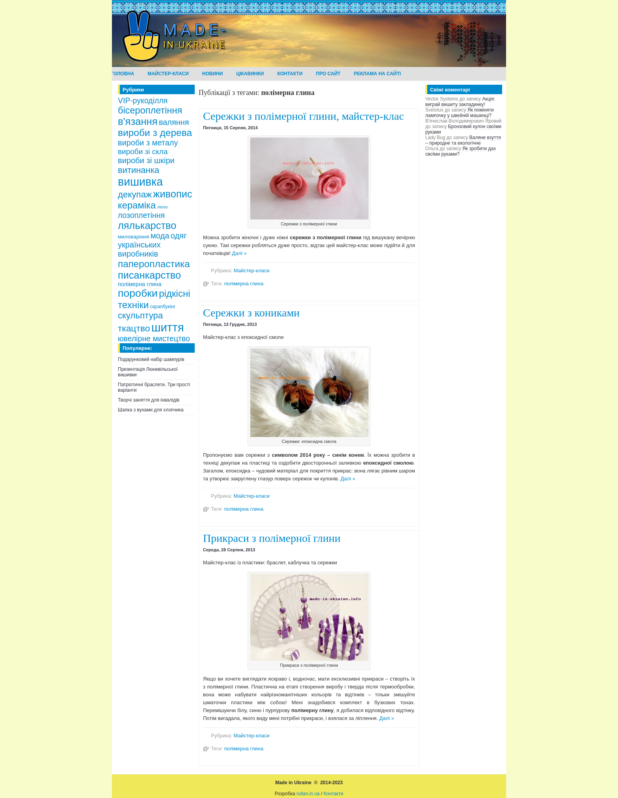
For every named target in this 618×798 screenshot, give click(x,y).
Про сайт (328, 73)
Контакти (289, 73)
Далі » (239, 253)
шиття (167, 327)
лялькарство (147, 225)
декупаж (135, 194)
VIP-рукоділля (143, 100)
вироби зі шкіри (146, 160)
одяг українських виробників (152, 244)
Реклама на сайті (377, 73)
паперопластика (154, 264)
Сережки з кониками (251, 313)
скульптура (140, 315)
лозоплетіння (141, 215)
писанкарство (149, 275)
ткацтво (134, 328)
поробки (138, 293)
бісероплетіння (150, 110)
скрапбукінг (163, 306)
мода (160, 235)
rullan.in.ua (308, 793)
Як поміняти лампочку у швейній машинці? (459, 112)
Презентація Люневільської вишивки (148, 372)
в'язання (138, 121)
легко (162, 207)
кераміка (137, 205)
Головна (122, 73)
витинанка (138, 170)
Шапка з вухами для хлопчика (151, 410)
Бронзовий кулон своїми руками (463, 129)
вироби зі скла (143, 151)
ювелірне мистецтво (154, 338)
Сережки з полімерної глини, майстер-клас (303, 116)
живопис (172, 193)
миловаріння (133, 237)
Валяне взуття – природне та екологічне (463, 140)
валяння (174, 122)
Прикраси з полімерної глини (272, 538)
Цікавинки (250, 73)
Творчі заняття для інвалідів (148, 400)
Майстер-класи (167, 73)
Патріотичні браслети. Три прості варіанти (154, 387)
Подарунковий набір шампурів (151, 359)
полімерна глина (140, 284)
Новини (212, 73)
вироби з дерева (155, 132)
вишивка (140, 181)
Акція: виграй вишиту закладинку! (460, 101)
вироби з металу (148, 142)
